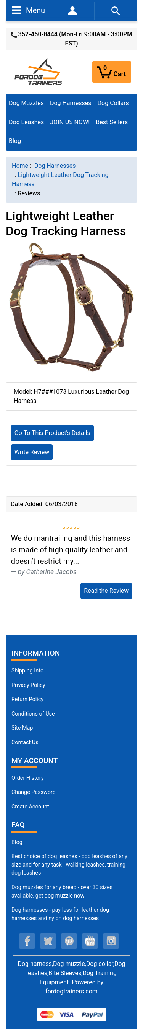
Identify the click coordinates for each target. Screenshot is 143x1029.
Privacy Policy (28, 685)
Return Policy (27, 699)
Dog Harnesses (71, 103)
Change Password (33, 792)
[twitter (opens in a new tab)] (48, 941)
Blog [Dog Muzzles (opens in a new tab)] (16, 842)
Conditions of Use (33, 714)
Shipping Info (27, 670)
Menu (28, 10)
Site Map (22, 728)
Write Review (31, 452)
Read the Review (106, 590)
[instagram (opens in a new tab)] (111, 941)
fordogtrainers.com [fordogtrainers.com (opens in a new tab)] (71, 991)
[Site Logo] (39, 71)
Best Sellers (112, 122)
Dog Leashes (26, 122)
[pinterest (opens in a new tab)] (69, 941)
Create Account (30, 806)
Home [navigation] (20, 165)
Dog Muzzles (26, 103)
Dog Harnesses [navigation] (55, 165)
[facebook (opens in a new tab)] (27, 941)
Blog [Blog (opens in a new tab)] (15, 140)
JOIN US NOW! (70, 122)
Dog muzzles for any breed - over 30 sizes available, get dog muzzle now (61, 891)
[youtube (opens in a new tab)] (90, 941)
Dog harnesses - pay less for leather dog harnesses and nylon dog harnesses (60, 914)
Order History (27, 778)
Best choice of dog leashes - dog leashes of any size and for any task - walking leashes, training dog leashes (69, 864)
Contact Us (25, 742)
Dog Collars (113, 103)
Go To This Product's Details (52, 433)
